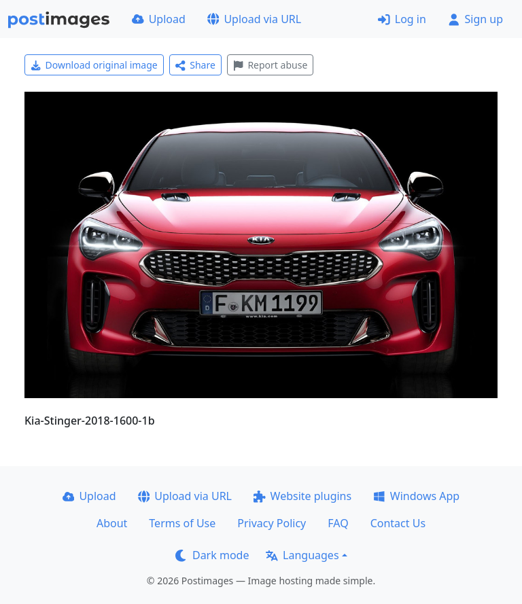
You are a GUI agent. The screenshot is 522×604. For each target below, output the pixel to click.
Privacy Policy (271, 523)
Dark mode (212, 555)
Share (195, 64)
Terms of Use (182, 523)
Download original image (94, 64)
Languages (302, 555)
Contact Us (397, 523)
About (112, 523)
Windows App (416, 495)
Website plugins (302, 495)
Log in (402, 19)
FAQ (338, 523)
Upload (159, 19)
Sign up (475, 19)
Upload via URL (254, 19)
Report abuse (270, 64)
